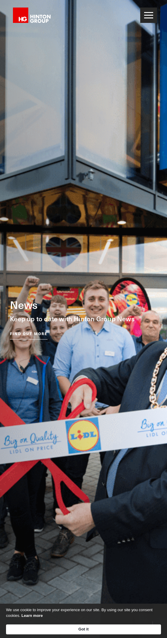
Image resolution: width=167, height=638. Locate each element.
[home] (30, 15)
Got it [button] (84, 629)
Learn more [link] (32, 615)
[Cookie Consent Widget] (83, 621)
